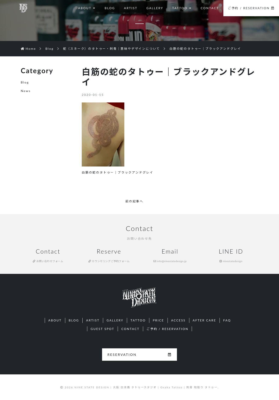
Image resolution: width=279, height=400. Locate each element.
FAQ (227, 320)
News (26, 91)
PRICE (158, 320)
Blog (25, 82)
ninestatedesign (231, 261)
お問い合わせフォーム (48, 261)
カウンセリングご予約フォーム (109, 261)
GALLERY (154, 8)
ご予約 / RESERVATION (251, 8)
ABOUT (87, 8)
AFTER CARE (204, 320)
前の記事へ (134, 201)
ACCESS (178, 320)
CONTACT (210, 8)
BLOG (110, 8)
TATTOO (182, 8)
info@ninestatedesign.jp (170, 261)
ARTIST (130, 8)
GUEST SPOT (102, 329)
